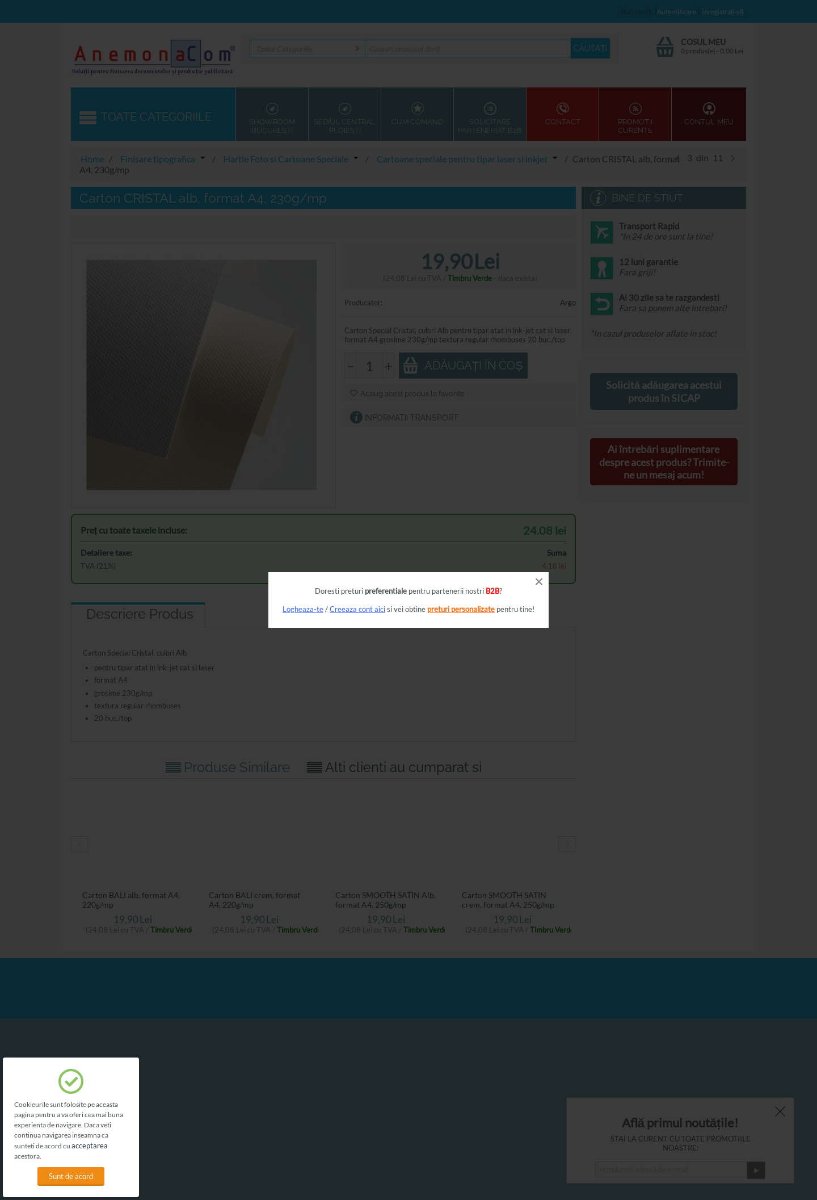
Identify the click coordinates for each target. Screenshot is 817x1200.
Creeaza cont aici (357, 609)
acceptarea (89, 1145)
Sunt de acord (71, 1176)
